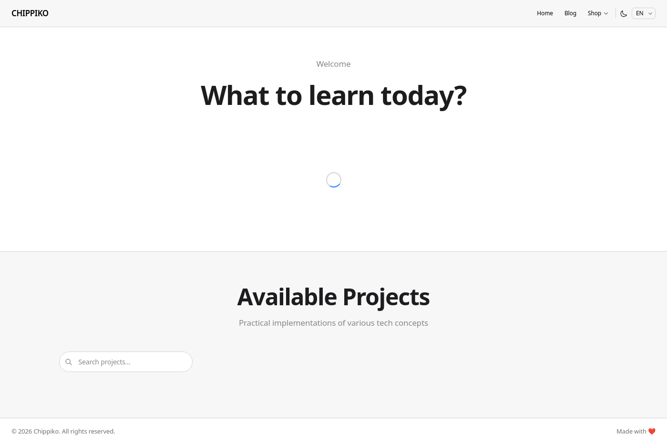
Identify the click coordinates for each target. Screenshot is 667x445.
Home (545, 13)
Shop (598, 13)
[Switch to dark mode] (624, 14)
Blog (570, 13)
